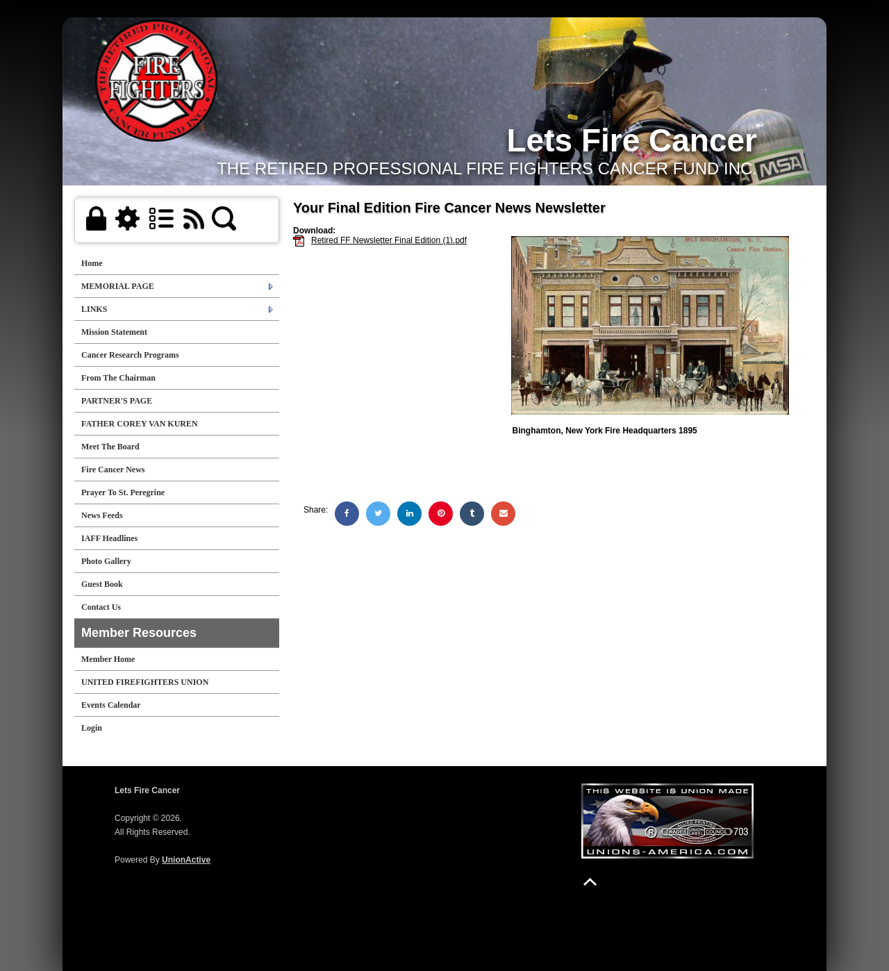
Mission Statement (114, 332)
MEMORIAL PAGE (117, 286)
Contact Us (101, 607)
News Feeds (102, 515)
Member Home (108, 659)
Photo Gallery (106, 561)
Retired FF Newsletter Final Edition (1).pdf (389, 240)
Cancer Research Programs (130, 355)
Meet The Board (110, 446)
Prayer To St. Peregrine (123, 492)
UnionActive (186, 860)
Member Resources (139, 633)
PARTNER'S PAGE (116, 401)
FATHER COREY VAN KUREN (139, 424)
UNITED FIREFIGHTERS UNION (144, 682)
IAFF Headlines (109, 538)
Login (91, 728)
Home (92, 263)
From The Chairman (118, 378)
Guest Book (102, 584)
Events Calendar (111, 705)
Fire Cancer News (113, 469)
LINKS (94, 309)
